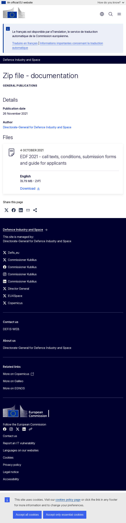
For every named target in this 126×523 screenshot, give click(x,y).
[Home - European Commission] (14, 12)
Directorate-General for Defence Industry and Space (37, 127)
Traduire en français (25, 43)
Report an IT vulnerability (19, 443)
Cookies (8, 457)
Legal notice (11, 472)
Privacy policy (12, 465)
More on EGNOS (14, 388)
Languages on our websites (21, 450)
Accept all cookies (27, 514)
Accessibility (11, 479)
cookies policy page (68, 499)
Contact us (10, 436)
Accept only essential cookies (64, 514)
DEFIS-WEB (11, 329)
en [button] (102, 14)
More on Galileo (13, 381)
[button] (6, 210)
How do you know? (111, 2)
